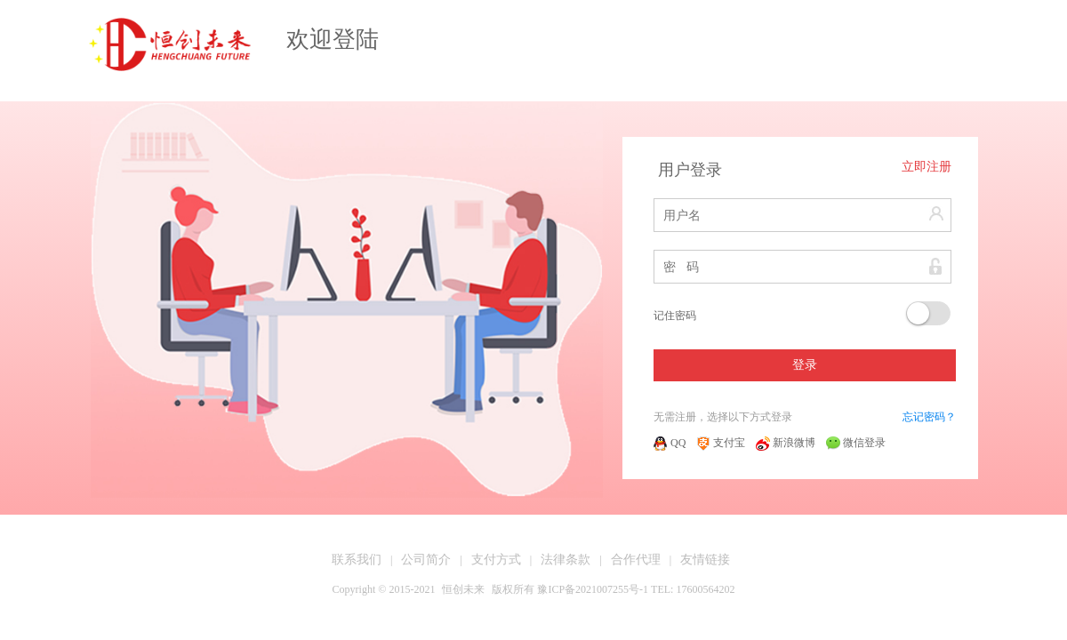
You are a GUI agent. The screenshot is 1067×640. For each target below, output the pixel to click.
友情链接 (705, 559)
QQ (670, 442)
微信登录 (856, 442)
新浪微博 (785, 442)
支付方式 (496, 559)
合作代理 (636, 559)
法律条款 (565, 559)
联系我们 (356, 559)
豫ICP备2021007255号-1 (592, 589)
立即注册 (926, 166)
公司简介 (426, 559)
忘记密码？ (929, 417)
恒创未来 (463, 589)
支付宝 (720, 442)
